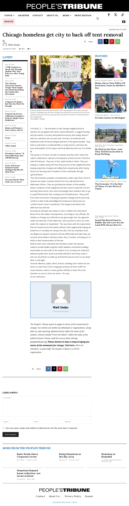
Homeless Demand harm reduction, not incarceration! (28, 473)
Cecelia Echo (21, 479)
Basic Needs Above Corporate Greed (27, 455)
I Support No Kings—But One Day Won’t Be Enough (14, 104)
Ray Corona (63, 460)
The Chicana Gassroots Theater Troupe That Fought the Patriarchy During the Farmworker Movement (14, 88)
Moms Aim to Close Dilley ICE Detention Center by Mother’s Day (110, 85)
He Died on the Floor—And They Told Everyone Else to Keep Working (109, 151)
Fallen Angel (10, 146)
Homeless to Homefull (108, 455)
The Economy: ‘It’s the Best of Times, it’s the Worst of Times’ (109, 186)
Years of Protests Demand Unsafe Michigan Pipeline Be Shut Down (14, 168)
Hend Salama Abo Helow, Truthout (106, 216)
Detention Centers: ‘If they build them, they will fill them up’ (14, 155)
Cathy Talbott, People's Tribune (105, 181)
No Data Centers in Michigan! (110, 117)
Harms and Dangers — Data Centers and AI (14, 129)
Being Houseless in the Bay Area (70, 455)
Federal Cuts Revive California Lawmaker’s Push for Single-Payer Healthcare (14, 117)
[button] (98, 18)
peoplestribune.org (38, 341)
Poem (7, 138)
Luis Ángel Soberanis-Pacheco (111, 460)
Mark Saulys (14, 44)
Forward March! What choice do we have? (14, 180)
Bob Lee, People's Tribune (103, 80)
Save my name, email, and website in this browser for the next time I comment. (42, 428)
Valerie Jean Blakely (102, 115)
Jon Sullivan (21, 460)
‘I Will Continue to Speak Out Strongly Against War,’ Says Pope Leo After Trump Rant (14, 71)
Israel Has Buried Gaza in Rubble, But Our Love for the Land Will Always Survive (109, 222)
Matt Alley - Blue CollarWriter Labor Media (109, 145)
